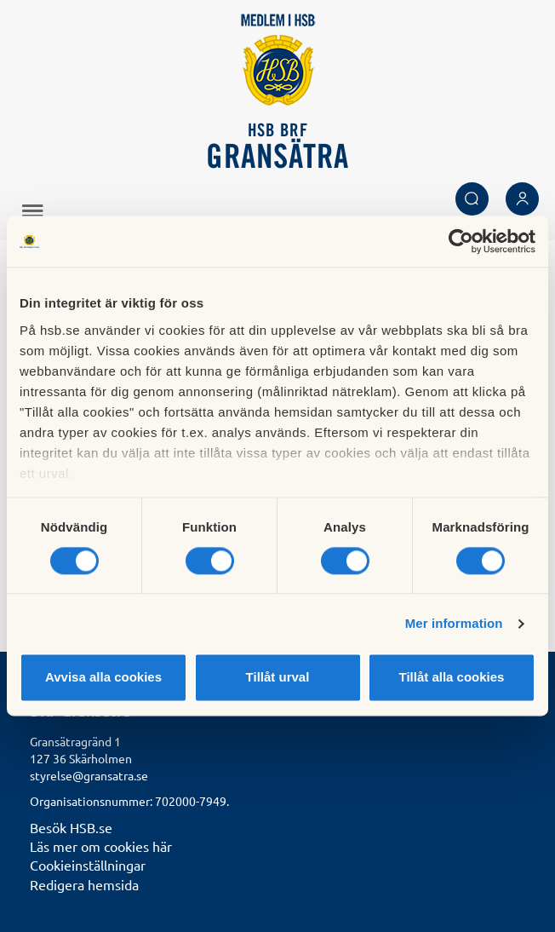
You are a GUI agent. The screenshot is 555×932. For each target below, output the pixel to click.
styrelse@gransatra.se (89, 775)
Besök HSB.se (71, 827)
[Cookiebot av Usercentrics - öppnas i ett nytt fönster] (460, 241)
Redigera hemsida (84, 884)
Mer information (454, 623)
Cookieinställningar (88, 864)
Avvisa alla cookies (103, 677)
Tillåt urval (278, 677)
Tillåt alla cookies (452, 677)
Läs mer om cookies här (101, 845)
